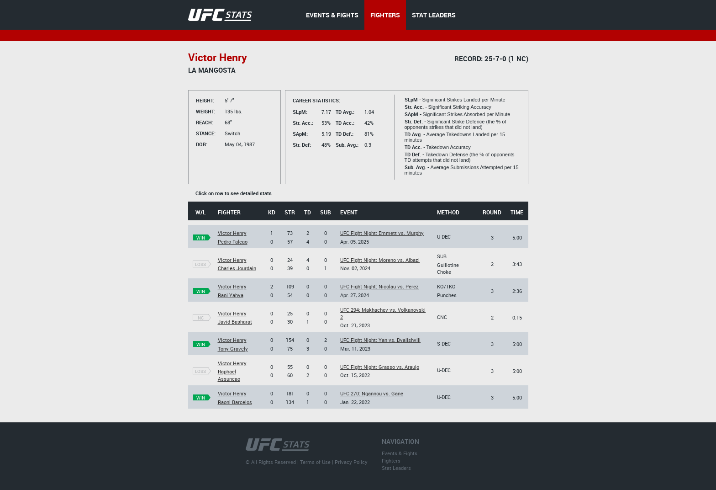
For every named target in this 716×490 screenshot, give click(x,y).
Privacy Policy (351, 461)
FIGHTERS (385, 15)
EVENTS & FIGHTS (332, 15)
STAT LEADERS (434, 15)
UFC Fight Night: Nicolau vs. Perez (379, 286)
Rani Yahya (230, 295)
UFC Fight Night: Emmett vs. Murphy (382, 232)
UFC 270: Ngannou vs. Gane (371, 393)
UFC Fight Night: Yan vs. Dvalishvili (380, 339)
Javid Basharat (235, 321)
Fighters (391, 460)
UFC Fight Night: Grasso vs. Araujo (379, 366)
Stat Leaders (396, 467)
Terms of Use (315, 461)
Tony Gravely (233, 348)
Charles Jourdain (237, 268)
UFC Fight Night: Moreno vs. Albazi (380, 259)
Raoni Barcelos (235, 402)
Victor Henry (232, 232)
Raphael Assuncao (229, 375)
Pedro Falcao (232, 241)
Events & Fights (399, 453)
